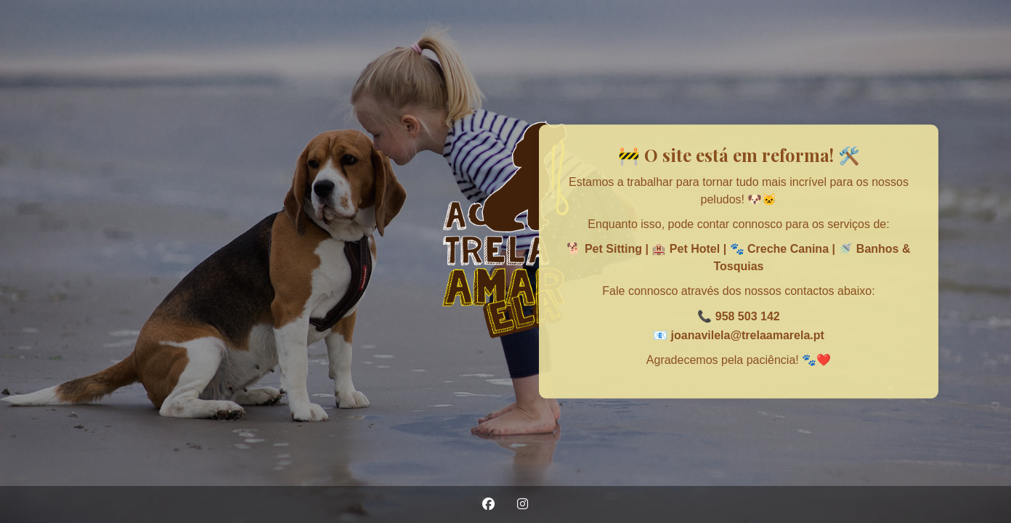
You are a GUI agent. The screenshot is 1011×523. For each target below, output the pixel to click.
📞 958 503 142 (738, 316)
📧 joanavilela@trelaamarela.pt (738, 334)
